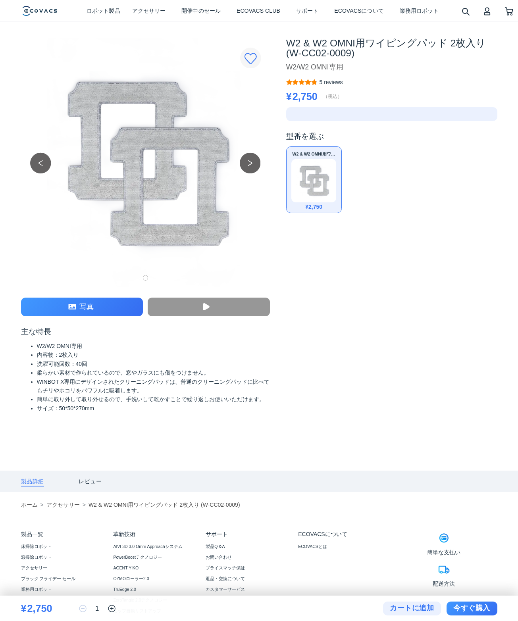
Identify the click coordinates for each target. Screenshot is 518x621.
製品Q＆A (215, 546)
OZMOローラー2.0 (131, 578)
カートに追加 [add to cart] (412, 608)
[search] (465, 11)
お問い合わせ (219, 557)
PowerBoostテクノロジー (137, 557)
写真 (81, 307)
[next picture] (250, 163)
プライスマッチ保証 (225, 567)
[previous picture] (41, 163)
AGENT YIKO (126, 567)
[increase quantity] (112, 608)
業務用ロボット (36, 589)
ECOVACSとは (312, 546)
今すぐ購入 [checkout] (471, 608)
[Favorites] (250, 58)
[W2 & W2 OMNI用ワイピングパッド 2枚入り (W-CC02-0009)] (331, 82)
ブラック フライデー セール (48, 578)
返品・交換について (225, 578)
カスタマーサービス (225, 589)
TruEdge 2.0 (124, 589)
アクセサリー (34, 567)
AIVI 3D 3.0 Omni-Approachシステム (147, 546)
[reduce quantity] (83, 608)
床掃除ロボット (36, 546)
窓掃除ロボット (36, 557)
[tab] (32, 481)
